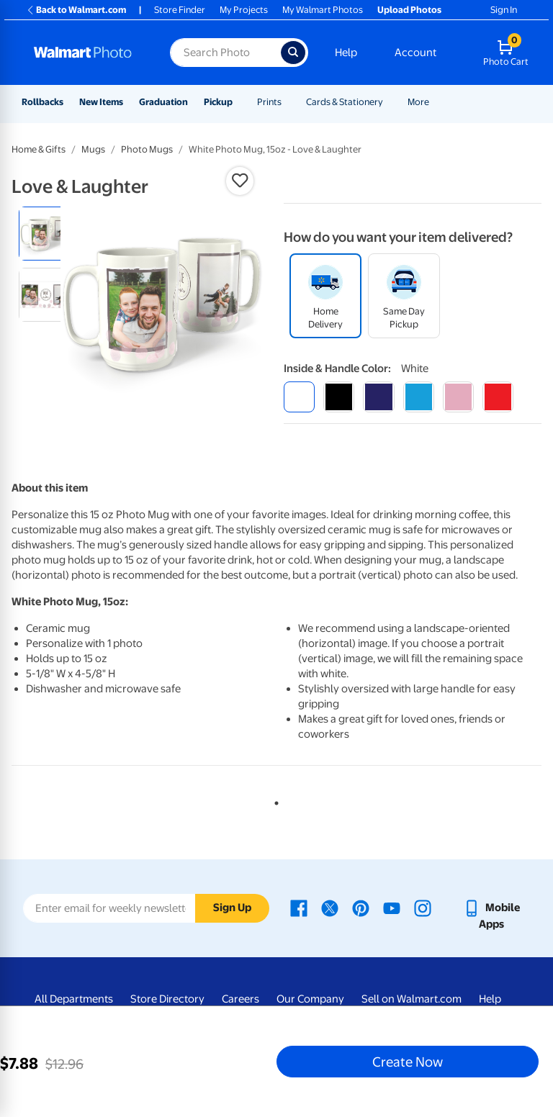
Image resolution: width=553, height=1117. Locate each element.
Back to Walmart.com (76, 9)
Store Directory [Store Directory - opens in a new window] (167, 998)
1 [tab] (273, 800)
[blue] (378, 396)
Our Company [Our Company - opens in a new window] (310, 998)
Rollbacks (42, 101)
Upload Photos (409, 9)
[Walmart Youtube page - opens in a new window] (391, 907)
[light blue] (418, 396)
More (418, 101)
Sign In (503, 9)
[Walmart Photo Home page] (86, 52)
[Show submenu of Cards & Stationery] (389, 101)
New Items (101, 101)
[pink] (458, 396)
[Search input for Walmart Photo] (225, 52)
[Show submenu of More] (435, 101)
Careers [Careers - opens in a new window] (240, 998)
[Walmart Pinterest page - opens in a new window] (360, 907)
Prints (269, 101)
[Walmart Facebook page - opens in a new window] (298, 907)
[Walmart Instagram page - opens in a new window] (422, 907)
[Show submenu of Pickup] (239, 101)
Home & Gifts (39, 149)
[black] (338, 396)
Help (346, 52)
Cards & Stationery (344, 101)
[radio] (46, 234)
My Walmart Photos (322, 9)
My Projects (244, 9)
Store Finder (179, 9)
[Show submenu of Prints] (288, 101)
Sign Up (232, 907)
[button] (239, 180)
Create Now (407, 1061)
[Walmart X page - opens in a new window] (329, 907)
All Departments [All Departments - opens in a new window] (74, 998)
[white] (299, 396)
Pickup (218, 101)
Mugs (93, 149)
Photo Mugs (147, 149)
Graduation (163, 101)
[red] (497, 396)
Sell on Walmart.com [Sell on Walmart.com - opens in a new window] (411, 998)
